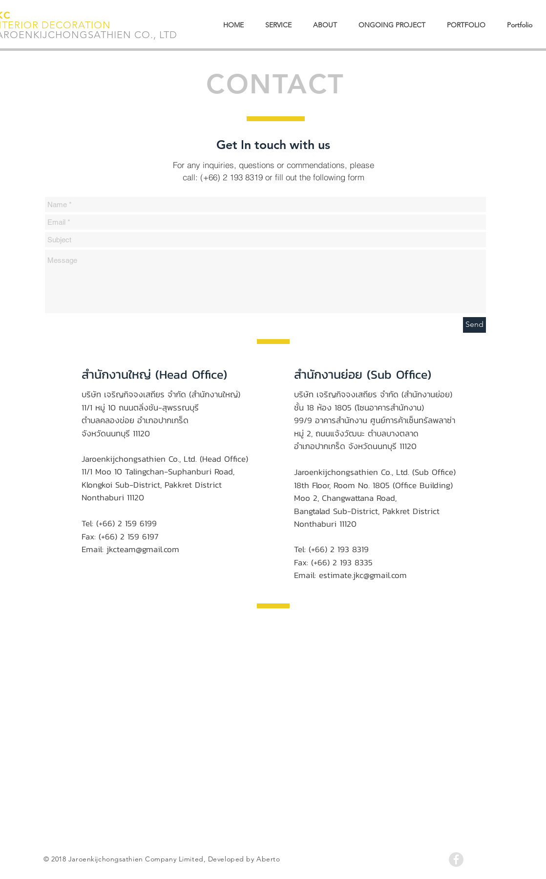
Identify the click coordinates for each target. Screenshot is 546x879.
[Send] (474, 325)
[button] (519, 25)
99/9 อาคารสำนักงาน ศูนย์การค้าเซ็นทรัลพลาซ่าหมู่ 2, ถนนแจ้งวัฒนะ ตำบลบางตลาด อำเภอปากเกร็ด (374, 433)
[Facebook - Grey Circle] (456, 859)
